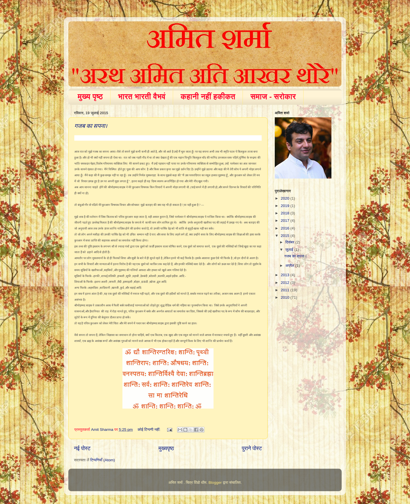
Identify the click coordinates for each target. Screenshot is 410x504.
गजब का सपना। (90, 126)
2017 (285, 220)
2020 (285, 198)
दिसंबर (290, 242)
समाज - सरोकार (273, 96)
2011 (285, 290)
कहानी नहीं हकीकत (208, 96)
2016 (285, 228)
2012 (285, 282)
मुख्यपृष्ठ (166, 448)
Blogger (215, 482)
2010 (285, 297)
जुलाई (289, 249)
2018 (285, 213)
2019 (285, 206)
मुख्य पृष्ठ (90, 96)
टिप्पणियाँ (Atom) (102, 460)
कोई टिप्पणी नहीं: (150, 429)
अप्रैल (290, 265)
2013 (285, 275)
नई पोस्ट (82, 448)
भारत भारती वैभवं (141, 96)
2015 (285, 235)
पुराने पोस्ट (252, 448)
